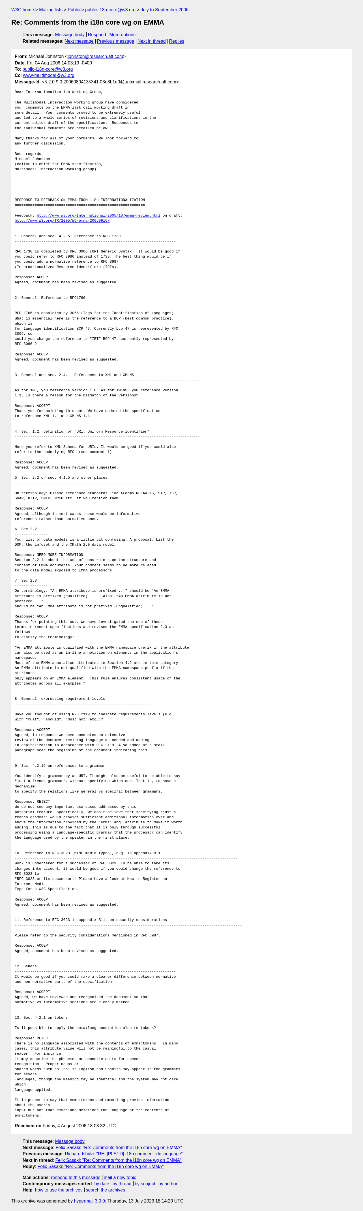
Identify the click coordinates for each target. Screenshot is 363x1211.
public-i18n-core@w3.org (110, 9)
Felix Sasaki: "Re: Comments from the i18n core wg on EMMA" (119, 1147)
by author (167, 1183)
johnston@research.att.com (95, 56)
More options (122, 34)
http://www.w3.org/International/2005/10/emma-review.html (98, 215)
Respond (97, 34)
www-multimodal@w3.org (48, 75)
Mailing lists (51, 9)
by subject (145, 1183)
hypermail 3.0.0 (89, 1201)
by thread (122, 1183)
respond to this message (75, 1177)
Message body (70, 34)
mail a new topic (120, 1177)
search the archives (105, 1190)
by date (101, 1183)
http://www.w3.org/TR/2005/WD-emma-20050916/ (62, 220)
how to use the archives (59, 1190)
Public (74, 9)
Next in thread (152, 41)
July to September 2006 (164, 9)
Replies (176, 41)
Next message (79, 41)
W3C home (22, 9)
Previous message (115, 41)
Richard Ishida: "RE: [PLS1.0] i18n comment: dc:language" (123, 1153)
